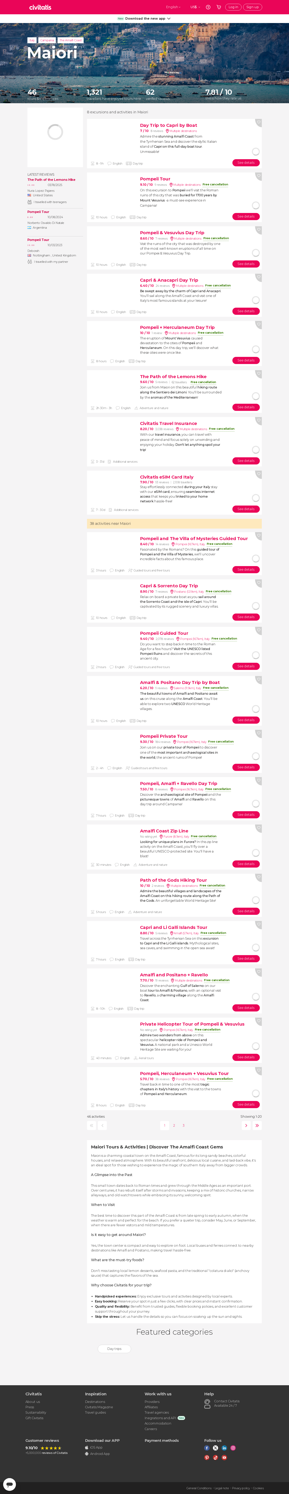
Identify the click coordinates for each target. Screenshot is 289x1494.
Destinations (95, 1402)
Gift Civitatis (34, 1418)
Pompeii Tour (38, 212)
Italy (32, 40)
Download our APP (102, 1440)
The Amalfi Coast (71, 40)
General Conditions (198, 1488)
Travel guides (95, 1412)
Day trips (114, 1349)
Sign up (252, 7)
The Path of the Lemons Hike (51, 179)
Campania (47, 40)
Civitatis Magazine (99, 1407)
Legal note (222, 1488)
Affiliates (151, 1407)
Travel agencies (157, 1412)
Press (29, 1407)
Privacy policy (241, 1488)
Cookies (258, 1488)
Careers (151, 1429)
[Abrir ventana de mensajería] (9, 1484)
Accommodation (158, 1423)
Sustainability (35, 1412)
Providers (152, 1402)
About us (32, 1402)
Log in (233, 7)
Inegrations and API (160, 1418)
